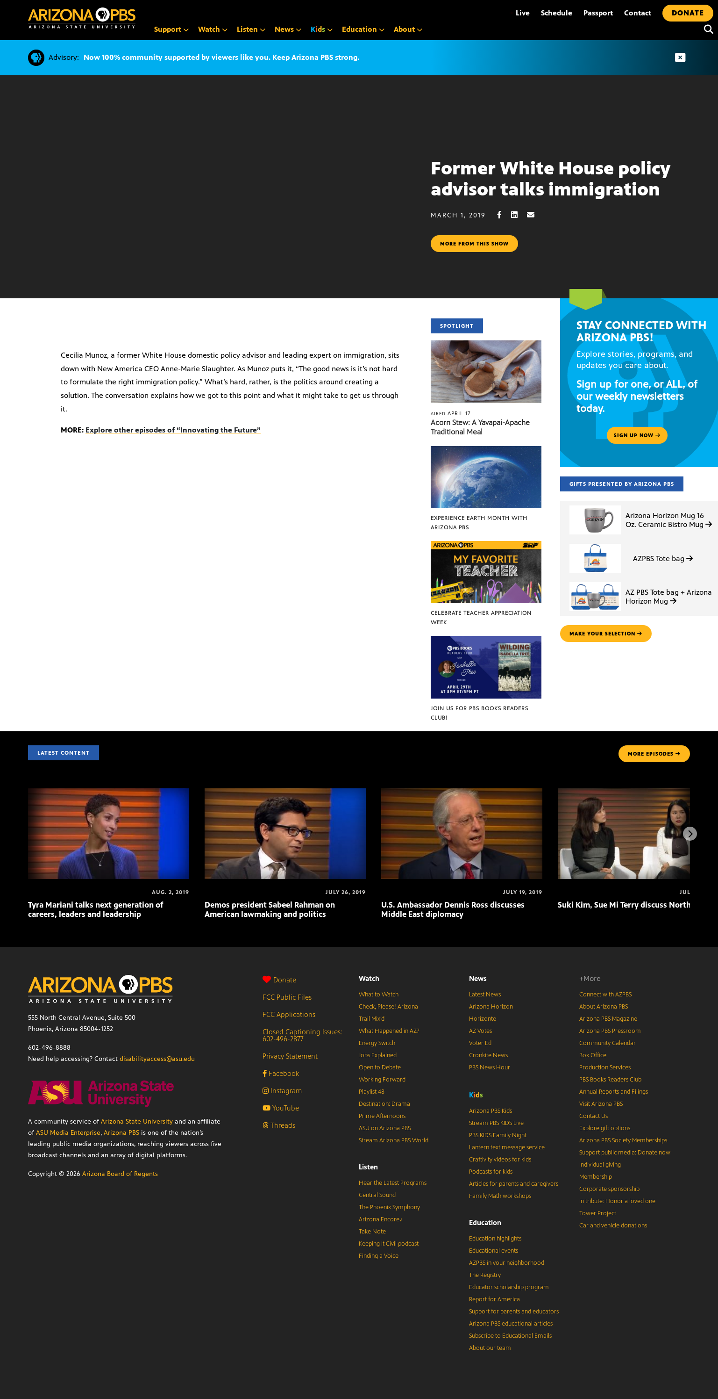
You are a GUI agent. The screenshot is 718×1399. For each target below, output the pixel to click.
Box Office (592, 1055)
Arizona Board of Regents (120, 1174)
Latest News (485, 994)
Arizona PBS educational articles (511, 1323)
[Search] (706, 29)
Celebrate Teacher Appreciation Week (481, 618)
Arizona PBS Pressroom (610, 1031)
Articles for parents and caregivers (513, 1184)
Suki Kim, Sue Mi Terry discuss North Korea (636, 904)
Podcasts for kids (490, 1171)
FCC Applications (289, 1014)
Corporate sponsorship (609, 1189)
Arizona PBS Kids (490, 1111)
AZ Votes (480, 1031)
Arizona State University (137, 1121)
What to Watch (378, 994)
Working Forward (382, 1079)
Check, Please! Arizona (388, 1006)
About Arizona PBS (603, 1006)
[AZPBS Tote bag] (595, 544)
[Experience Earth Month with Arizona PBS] (486, 451)
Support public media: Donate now (624, 1152)
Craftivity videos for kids (500, 1159)
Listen (368, 1166)
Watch (369, 978)
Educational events (493, 1251)
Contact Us (593, 1116)
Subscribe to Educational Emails (510, 1336)
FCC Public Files (287, 997)
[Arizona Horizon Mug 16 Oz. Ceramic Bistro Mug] (595, 505)
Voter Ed (480, 1043)
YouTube (281, 1107)
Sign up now (637, 435)
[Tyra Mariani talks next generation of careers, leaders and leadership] (108, 793)
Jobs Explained (378, 1055)
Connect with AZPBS (605, 994)
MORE (654, 753)
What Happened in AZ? (389, 1031)
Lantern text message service (507, 1147)
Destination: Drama (384, 1104)
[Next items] (690, 834)
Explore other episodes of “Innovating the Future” (173, 429)
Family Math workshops (500, 1196)
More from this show (474, 243)
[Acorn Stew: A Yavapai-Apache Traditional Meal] (486, 345)
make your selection (605, 633)
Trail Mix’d (371, 1019)
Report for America (494, 1299)
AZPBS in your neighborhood (506, 1263)
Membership (595, 1177)
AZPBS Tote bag (663, 558)
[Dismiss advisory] (680, 58)
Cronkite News (488, 1055)
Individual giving (600, 1164)
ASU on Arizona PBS (385, 1128)
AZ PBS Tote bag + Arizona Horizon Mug (669, 597)
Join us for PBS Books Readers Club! (479, 713)
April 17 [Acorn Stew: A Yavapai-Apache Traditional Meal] (450, 413)
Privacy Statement (290, 1056)
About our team (490, 1348)
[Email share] (535, 214)
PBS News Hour (489, 1067)
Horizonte (482, 1019)
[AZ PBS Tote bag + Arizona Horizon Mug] (595, 582)
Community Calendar (607, 1043)
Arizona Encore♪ (381, 1219)
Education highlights (495, 1238)
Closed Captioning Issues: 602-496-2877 (302, 1035)
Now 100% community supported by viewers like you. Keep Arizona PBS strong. (221, 57)
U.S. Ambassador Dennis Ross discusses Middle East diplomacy (453, 909)
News (478, 978)
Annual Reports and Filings (613, 1092)
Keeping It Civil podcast (389, 1244)
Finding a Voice (378, 1256)
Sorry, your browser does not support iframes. (215, 213)
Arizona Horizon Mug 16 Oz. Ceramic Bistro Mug (669, 520)
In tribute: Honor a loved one (617, 1201)
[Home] (81, 18)
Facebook (281, 1073)
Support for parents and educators (514, 1311)
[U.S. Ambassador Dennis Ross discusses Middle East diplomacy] (461, 793)
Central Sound (377, 1195)
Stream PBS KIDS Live (496, 1123)
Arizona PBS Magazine (608, 1019)
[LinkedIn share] (519, 214)
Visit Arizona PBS (601, 1104)
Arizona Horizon (491, 1006)
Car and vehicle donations (613, 1225)
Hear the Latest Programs (393, 1183)
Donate (279, 979)
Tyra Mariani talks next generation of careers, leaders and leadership (96, 909)
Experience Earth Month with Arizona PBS (479, 523)
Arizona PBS (121, 1133)
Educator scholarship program (509, 1287)
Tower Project (597, 1213)
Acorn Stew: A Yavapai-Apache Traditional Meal (480, 427)
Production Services (605, 1067)
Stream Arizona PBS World (393, 1140)
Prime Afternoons (382, 1116)
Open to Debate (380, 1067)
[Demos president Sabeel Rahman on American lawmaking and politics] (285, 793)
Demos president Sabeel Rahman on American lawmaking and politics (270, 909)
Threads (279, 1125)
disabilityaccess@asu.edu (157, 1059)
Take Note (372, 1231)
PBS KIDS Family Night (497, 1135)
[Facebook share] (504, 214)
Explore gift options (604, 1128)
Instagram (282, 1090)
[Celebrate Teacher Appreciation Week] (486, 545)
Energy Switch (377, 1043)
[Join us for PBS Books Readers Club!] (486, 640)
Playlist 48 (371, 1092)
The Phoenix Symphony (389, 1207)
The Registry (485, 1275)
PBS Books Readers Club (610, 1079)
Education (485, 1222)
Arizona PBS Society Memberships (623, 1140)
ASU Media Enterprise (68, 1133)
